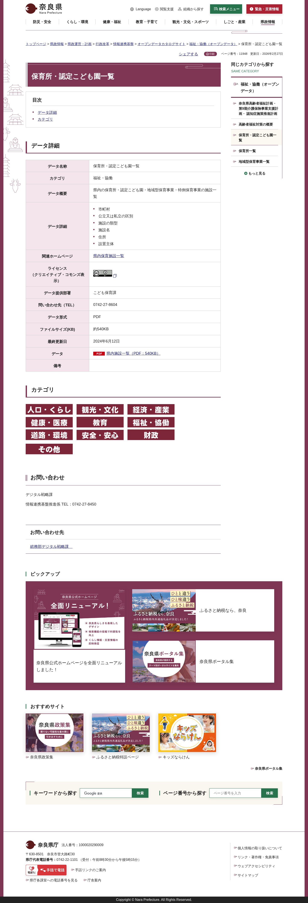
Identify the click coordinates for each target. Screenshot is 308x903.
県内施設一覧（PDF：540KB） (133, 353)
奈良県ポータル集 (268, 768)
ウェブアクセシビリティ (256, 866)
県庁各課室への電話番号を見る (54, 880)
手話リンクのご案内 (90, 870)
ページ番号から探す (185, 793)
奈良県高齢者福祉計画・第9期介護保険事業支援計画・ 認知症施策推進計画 (258, 109)
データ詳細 (47, 112)
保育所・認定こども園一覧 (257, 137)
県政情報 (57, 44)
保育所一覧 (247, 151)
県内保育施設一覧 (108, 256)
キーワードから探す (55, 793)
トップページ (36, 44)
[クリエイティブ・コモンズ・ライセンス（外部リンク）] (105, 275)
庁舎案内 (94, 880)
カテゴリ (45, 119)
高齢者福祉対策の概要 (256, 124)
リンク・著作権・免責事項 (258, 857)
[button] (141, 9)
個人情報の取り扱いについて (260, 848)
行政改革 (102, 44)
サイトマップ (248, 875)
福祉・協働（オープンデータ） (213, 44)
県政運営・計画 (80, 44)
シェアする (188, 54)
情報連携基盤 (123, 44)
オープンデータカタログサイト (161, 44)
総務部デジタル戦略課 (51, 546)
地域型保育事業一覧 (254, 161)
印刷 (212, 53)
